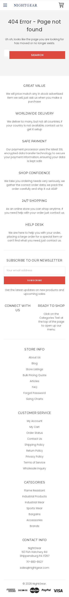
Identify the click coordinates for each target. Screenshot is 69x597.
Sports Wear (34, 508)
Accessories (34, 520)
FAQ (34, 387)
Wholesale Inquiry (34, 468)
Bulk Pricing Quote (34, 375)
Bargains (34, 514)
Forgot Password (34, 393)
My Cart (34, 427)
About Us (34, 357)
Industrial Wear (34, 502)
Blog (35, 363)
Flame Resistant (34, 490)
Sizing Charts (34, 399)
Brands (34, 526)
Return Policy (34, 450)
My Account (34, 421)
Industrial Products (34, 496)
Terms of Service (34, 462)
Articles (34, 381)
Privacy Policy (34, 456)
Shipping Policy (34, 445)
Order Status (34, 433)
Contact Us (34, 439)
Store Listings (34, 369)
